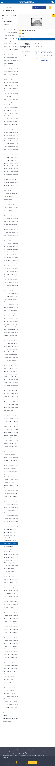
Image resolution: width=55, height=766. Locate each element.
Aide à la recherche (9, 10)
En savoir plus (22, 762)
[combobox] (39, 7)
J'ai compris (32, 762)
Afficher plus (44, 60)
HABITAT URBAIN (46, 58)
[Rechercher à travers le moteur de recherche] (18, 8)
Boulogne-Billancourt (41, 51)
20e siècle (37, 57)
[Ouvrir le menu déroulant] (2, 2)
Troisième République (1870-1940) (44, 55)
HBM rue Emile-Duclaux (43, 53)
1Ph (3, 18)
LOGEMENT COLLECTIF (41, 57)
